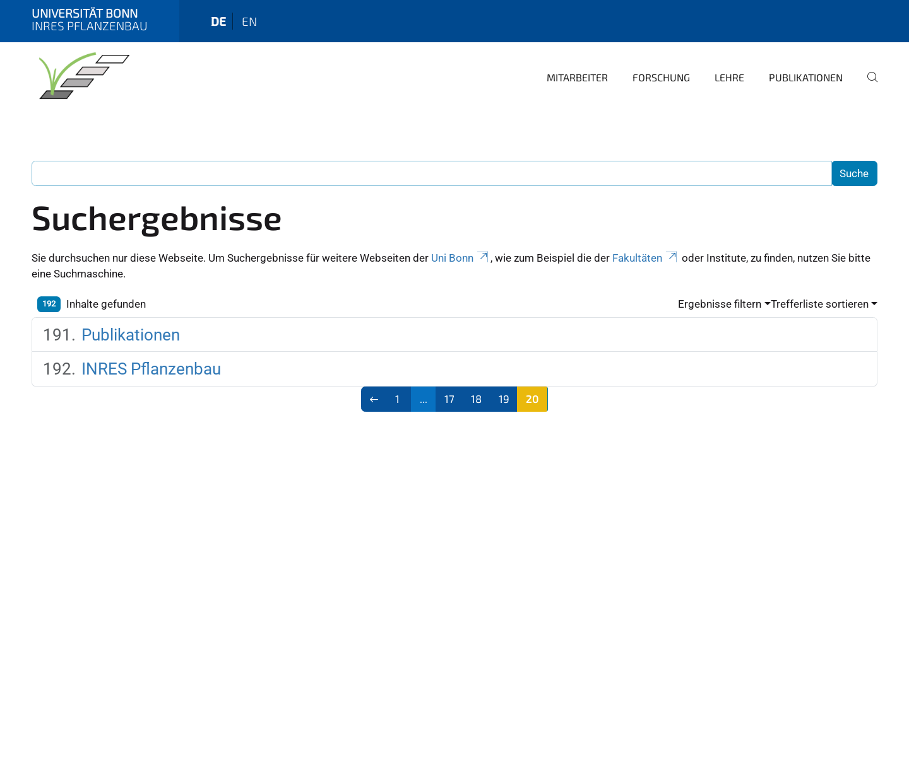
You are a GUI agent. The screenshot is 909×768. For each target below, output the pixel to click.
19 (504, 398)
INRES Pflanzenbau (151, 368)
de (218, 21)
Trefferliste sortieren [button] (820, 304)
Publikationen (806, 77)
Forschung (661, 77)
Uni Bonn (460, 258)
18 (476, 398)
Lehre (729, 77)
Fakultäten (645, 258)
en (249, 21)
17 (449, 398)
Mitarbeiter (577, 77)
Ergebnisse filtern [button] (719, 304)
